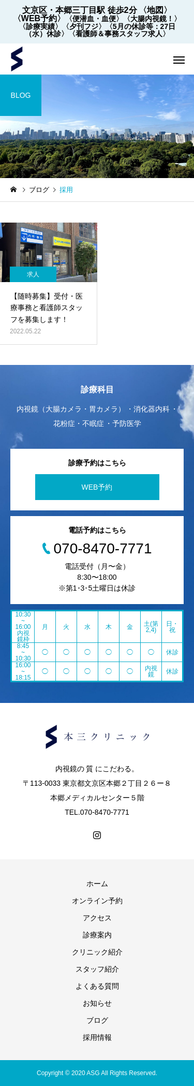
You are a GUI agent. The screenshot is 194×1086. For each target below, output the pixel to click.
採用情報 (97, 1037)
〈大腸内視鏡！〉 (152, 18)
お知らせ (97, 1003)
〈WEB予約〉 (39, 18)
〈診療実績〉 (40, 26)
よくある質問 (97, 986)
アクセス (97, 918)
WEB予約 (97, 487)
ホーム (97, 883)
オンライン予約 (97, 901)
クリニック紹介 (97, 952)
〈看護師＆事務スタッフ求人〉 (119, 34)
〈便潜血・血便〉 (94, 18)
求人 (33, 274)
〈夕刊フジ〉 (84, 26)
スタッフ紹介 (97, 969)
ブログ (97, 1020)
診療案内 (97, 935)
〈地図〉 (155, 10)
